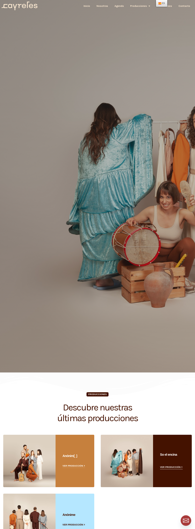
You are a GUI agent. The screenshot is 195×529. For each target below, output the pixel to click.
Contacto (184, 5)
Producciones (140, 6)
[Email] (186, 520)
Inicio (87, 5)
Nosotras (102, 5)
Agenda (119, 5)
